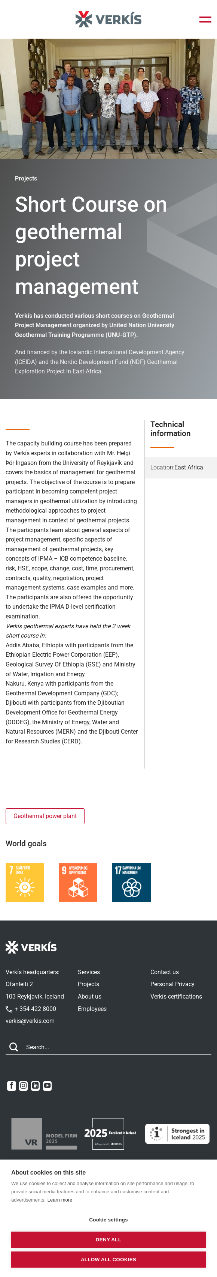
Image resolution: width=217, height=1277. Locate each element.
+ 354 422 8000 (31, 1008)
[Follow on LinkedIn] (35, 1086)
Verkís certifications (176, 996)
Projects (88, 984)
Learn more (60, 1200)
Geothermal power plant (45, 816)
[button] (205, 19)
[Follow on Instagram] (23, 1086)
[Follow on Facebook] (11, 1086)
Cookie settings (108, 1220)
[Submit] (14, 1047)
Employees (92, 1008)
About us (89, 996)
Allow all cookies (108, 1259)
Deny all (108, 1239)
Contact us (164, 972)
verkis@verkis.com (30, 1020)
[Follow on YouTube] (47, 1086)
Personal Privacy (172, 984)
